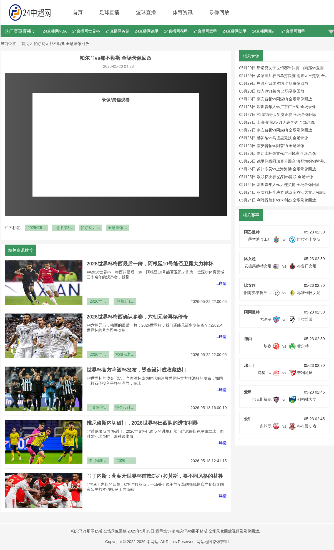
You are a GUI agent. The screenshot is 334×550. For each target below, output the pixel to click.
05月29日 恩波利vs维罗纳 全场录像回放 (273, 83)
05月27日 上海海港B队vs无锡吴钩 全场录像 (277, 122)
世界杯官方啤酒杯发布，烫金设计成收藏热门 (137, 370)
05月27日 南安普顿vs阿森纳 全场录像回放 (275, 130)
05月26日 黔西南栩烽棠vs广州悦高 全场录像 (277, 153)
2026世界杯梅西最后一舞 (98, 302)
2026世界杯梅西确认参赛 (98, 355)
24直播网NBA (55, 31)
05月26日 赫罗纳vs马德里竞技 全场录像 (273, 138)
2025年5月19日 (36, 228)
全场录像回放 (117, 228)
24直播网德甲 (147, 31)
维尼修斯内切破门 (98, 461)
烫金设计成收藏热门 (125, 408)
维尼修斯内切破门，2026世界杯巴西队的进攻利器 (142, 423)
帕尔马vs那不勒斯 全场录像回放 (61, 43)
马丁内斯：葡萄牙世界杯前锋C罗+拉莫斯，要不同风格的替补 (155, 476)
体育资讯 (183, 12)
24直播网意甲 (205, 31)
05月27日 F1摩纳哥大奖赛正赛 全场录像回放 (278, 114)
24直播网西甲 (293, 31)
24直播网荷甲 (176, 31)
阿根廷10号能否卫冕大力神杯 (125, 302)
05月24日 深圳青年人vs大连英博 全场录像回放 (279, 184)
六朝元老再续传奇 (125, 355)
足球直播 (109, 12)
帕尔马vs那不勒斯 (90, 228)
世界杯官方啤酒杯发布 (98, 408)
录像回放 (219, 12)
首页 (78, 12)
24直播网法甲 (235, 31)
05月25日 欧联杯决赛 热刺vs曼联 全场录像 (276, 177)
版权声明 (221, 541)
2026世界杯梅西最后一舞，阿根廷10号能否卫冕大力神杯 (150, 264)
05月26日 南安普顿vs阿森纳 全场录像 (272, 145)
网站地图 (204, 541)
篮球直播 (146, 12)
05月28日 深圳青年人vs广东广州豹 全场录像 (277, 106)
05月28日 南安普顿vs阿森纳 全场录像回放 (275, 99)
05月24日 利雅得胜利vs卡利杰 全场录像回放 (277, 200)
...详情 (221, 283)
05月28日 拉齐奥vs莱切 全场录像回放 (272, 91)
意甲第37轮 (64, 228)
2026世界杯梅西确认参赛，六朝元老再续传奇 (137, 317)
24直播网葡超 (264, 31)
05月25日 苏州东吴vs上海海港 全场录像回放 (277, 169)
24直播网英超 (117, 31)
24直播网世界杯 (86, 31)
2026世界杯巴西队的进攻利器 (125, 461)
